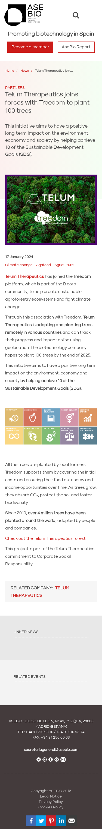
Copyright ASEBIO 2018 (51, 791)
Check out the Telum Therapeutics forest (45, 538)
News (24, 71)
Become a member (30, 47)
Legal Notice (51, 796)
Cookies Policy (50, 807)
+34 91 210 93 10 (39, 732)
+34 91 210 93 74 (70, 732)
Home (9, 71)
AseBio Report (76, 47)
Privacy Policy (51, 802)
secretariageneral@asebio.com (51, 750)
